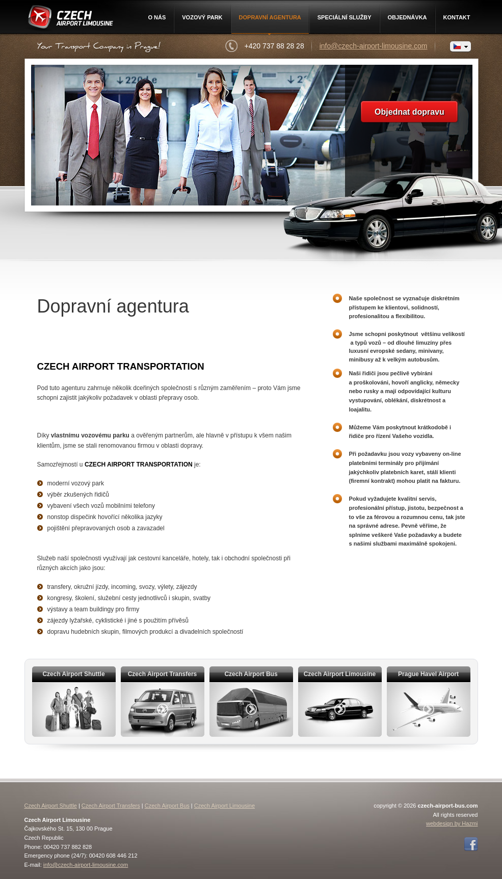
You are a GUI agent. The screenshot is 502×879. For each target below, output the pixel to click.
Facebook (471, 844)
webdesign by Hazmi (452, 823)
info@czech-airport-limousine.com (374, 46)
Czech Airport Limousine (69, 19)
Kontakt (456, 17)
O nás (157, 17)
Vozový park (202, 17)
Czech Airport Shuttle (50, 806)
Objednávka (407, 17)
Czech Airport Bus (167, 806)
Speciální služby (345, 17)
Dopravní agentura (270, 17)
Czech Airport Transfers (111, 806)
